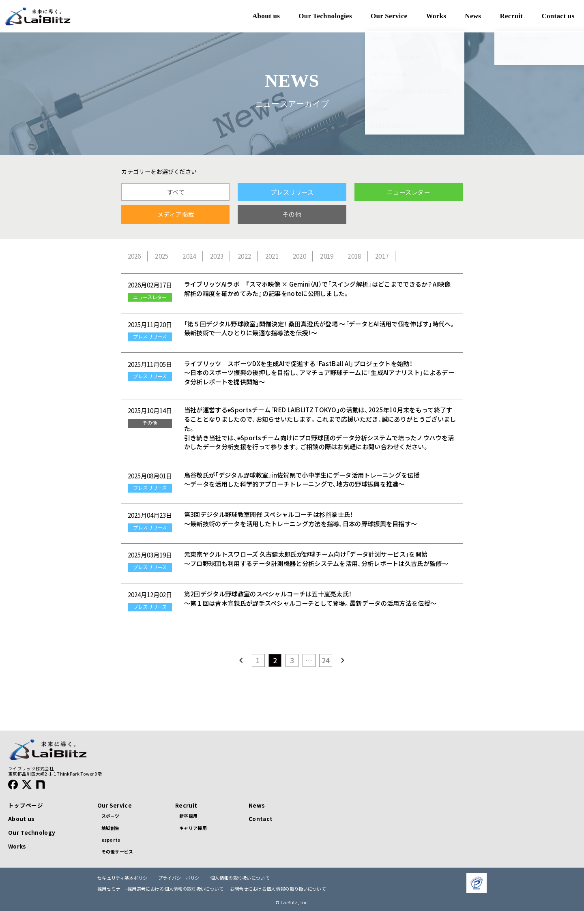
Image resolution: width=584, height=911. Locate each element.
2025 (161, 256)
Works (17, 846)
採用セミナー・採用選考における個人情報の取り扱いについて (160, 888)
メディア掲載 (175, 214)
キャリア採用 (193, 828)
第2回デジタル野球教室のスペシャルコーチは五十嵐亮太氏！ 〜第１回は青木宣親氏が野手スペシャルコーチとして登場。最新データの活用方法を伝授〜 (310, 598)
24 (326, 660)
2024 (189, 256)
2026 (134, 256)
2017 (382, 256)
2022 (244, 256)
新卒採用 (188, 815)
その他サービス (117, 851)
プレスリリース (292, 192)
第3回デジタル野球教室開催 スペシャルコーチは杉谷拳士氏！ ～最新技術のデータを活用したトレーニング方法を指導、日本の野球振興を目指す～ (300, 519)
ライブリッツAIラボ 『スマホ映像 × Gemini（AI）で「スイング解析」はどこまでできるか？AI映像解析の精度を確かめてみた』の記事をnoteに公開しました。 (317, 288)
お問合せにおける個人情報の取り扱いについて (278, 888)
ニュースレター (408, 192)
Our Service (114, 805)
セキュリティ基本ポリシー (124, 878)
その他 (292, 214)
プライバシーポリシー (181, 878)
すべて (176, 192)
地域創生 (110, 828)
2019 (326, 256)
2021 (272, 256)
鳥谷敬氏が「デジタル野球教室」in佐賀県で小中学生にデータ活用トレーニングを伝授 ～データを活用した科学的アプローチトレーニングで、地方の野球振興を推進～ (302, 479)
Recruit (186, 805)
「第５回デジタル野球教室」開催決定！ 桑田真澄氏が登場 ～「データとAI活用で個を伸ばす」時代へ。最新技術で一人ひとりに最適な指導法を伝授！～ (319, 328)
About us (21, 819)
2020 (299, 256)
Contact (261, 819)
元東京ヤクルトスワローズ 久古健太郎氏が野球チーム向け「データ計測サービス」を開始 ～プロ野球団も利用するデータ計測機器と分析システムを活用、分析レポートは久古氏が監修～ (316, 558)
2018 (354, 256)
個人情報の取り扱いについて (240, 878)
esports (110, 839)
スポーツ (110, 815)
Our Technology (31, 832)
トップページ (25, 805)
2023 (216, 256)
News (257, 805)
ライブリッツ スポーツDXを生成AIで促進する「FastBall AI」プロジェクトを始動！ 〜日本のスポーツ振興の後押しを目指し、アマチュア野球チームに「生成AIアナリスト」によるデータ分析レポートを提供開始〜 (319, 373)
